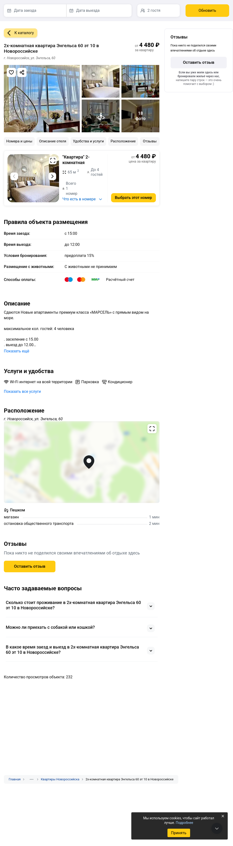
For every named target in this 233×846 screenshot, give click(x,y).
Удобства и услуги (88, 141)
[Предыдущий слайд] (14, 176)
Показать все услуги (22, 391)
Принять (178, 833)
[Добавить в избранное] (11, 72)
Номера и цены (19, 141)
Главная (14, 779)
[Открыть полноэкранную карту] (82, 462)
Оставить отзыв (29, 566)
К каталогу (19, 33)
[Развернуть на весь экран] (53, 160)
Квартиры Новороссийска (60, 779)
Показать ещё (16, 351)
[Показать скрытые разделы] (31, 779)
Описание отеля (52, 141)
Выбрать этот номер (133, 197)
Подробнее (184, 823)
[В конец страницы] (216, 828)
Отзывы (150, 141)
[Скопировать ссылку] (22, 72)
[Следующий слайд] (52, 176)
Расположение (123, 141)
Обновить (207, 10)
